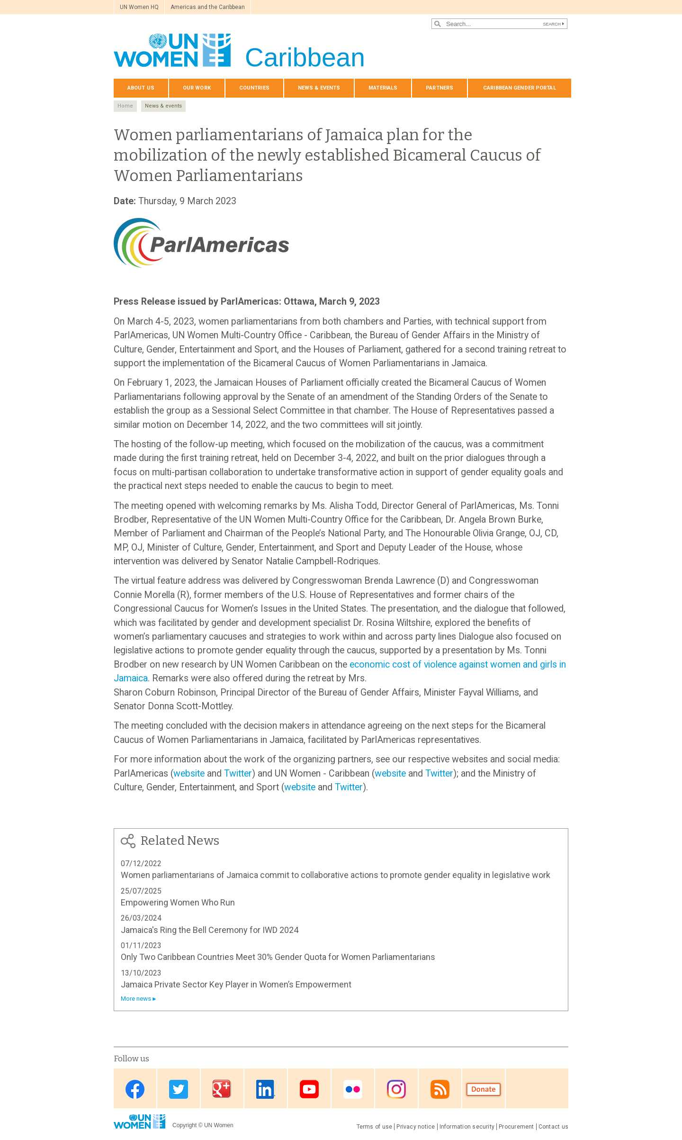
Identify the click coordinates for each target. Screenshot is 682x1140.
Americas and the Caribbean (207, 7)
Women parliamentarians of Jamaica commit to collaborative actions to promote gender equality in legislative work (335, 875)
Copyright (184, 1125)
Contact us (553, 1126)
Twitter (238, 773)
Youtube (309, 1089)
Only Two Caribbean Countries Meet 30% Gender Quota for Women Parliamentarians (278, 957)
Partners (439, 88)
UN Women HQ (139, 7)
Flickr (353, 1089)
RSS (440, 1089)
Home (125, 106)
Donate (483, 1089)
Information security (467, 1126)
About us (140, 88)
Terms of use (375, 1126)
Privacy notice (415, 1126)
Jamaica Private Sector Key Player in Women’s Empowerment (236, 984)
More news (136, 998)
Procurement (516, 1126)
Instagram (396, 1089)
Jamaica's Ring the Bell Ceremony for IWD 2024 (209, 930)
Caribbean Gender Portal (519, 88)
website (189, 773)
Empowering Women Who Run (178, 902)
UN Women (218, 1125)
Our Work (197, 88)
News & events (319, 88)
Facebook (135, 1089)
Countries (254, 88)
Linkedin (265, 1089)
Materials (382, 88)
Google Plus (222, 1089)
